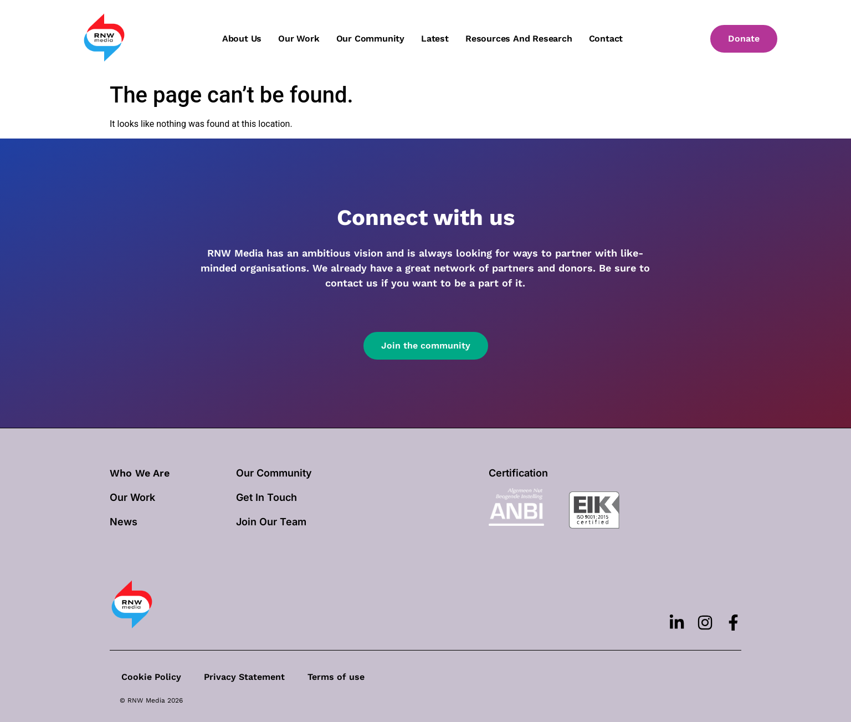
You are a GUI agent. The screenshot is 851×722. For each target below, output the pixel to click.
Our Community (274, 473)
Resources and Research (518, 38)
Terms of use (334, 677)
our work (132, 497)
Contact (606, 38)
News (123, 522)
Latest (435, 38)
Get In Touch (266, 497)
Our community (370, 38)
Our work (298, 38)
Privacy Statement (243, 677)
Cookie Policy (151, 677)
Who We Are (140, 473)
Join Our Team (271, 522)
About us (242, 38)
